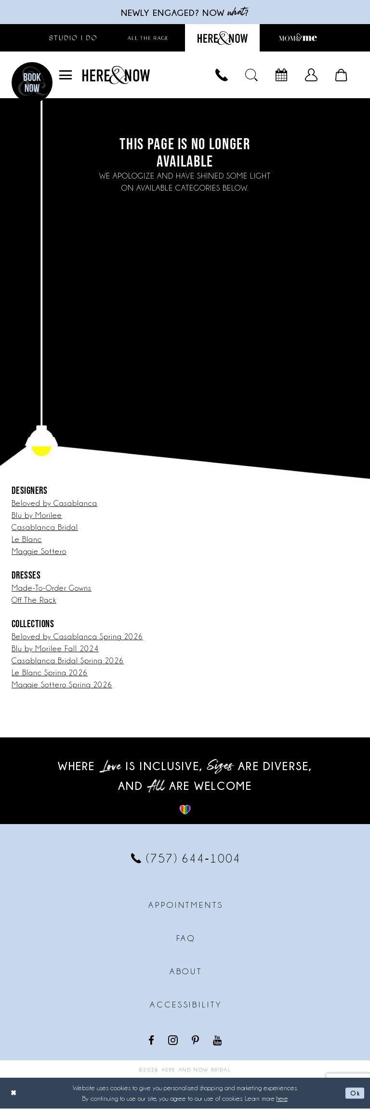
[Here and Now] (116, 75)
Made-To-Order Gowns (52, 588)
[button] (65, 75)
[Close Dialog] (14, 1093)
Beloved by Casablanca (54, 504)
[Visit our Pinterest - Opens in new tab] (196, 1040)
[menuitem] (65, 75)
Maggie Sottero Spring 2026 (62, 685)
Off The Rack (34, 600)
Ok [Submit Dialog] (354, 1093)
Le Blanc (27, 540)
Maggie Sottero (39, 552)
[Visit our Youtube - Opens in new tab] (218, 1040)
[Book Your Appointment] (281, 75)
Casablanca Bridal (45, 528)
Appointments (185, 905)
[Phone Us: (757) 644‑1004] (222, 75)
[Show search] (251, 75)
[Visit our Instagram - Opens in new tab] (174, 1040)
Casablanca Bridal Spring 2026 (68, 661)
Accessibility (186, 1005)
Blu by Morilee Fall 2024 (55, 649)
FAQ (186, 938)
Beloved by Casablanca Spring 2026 (77, 637)
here (282, 1099)
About (186, 971)
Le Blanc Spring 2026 (50, 673)
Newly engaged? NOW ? (185, 12)
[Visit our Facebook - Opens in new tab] (152, 1040)
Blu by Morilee (37, 516)
